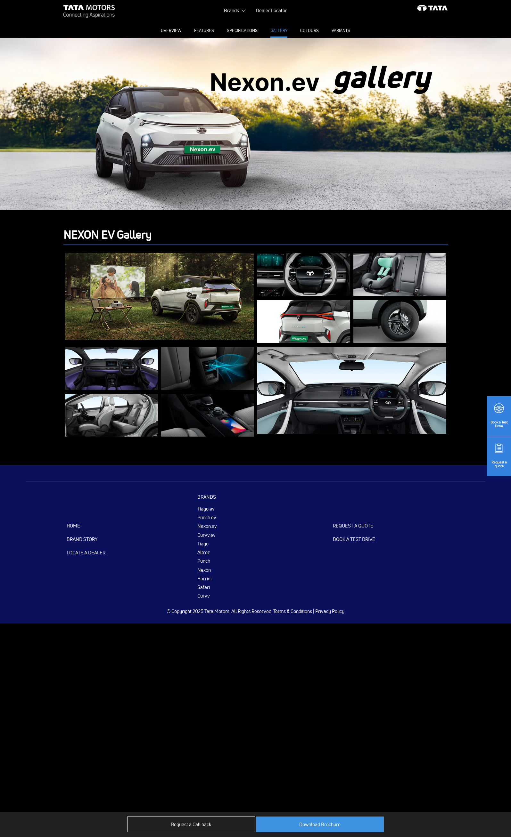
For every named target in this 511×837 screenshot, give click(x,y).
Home (73, 525)
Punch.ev (206, 517)
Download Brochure (320, 824)
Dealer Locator (271, 10)
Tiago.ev (206, 508)
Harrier (204, 578)
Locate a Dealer (86, 552)
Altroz (203, 552)
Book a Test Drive (354, 539)
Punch (203, 561)
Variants (341, 30)
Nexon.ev (207, 526)
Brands (231, 10)
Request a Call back (191, 824)
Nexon (204, 570)
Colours (309, 30)
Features (204, 30)
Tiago (203, 543)
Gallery (278, 30)
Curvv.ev (206, 535)
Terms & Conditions (292, 611)
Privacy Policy (329, 611)
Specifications (242, 30)
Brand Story (82, 539)
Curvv (203, 596)
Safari (203, 587)
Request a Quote (353, 525)
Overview (171, 30)
